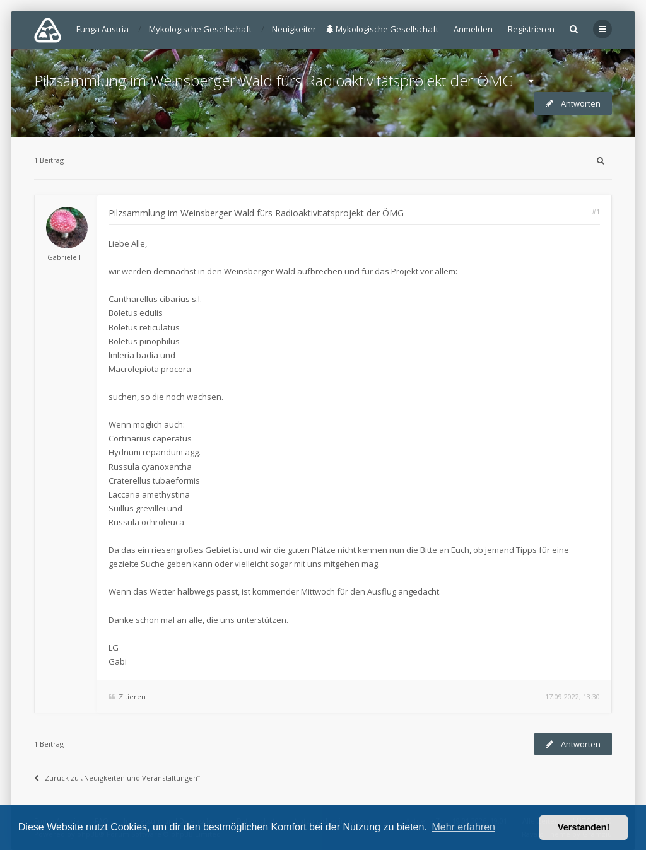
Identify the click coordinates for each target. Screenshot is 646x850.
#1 (596, 211)
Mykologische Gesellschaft (382, 29)
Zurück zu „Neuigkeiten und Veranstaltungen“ (117, 778)
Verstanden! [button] (583, 827)
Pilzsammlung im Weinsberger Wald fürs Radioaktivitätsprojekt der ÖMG (274, 80)
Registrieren (531, 29)
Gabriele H (65, 257)
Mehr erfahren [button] (463, 827)
